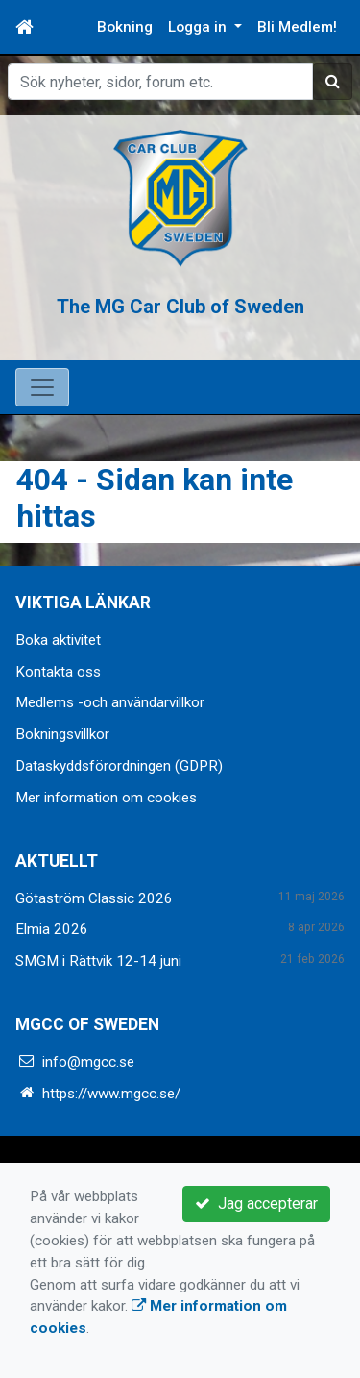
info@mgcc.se (88, 1061)
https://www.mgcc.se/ (111, 1093)
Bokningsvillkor (62, 734)
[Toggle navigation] (42, 387)
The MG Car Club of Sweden (180, 305)
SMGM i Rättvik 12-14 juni (98, 961)
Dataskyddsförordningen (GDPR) (119, 766)
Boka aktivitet (58, 640)
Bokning (125, 27)
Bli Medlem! (297, 27)
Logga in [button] (199, 27)
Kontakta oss (58, 671)
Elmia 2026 (51, 929)
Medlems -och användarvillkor (109, 702)
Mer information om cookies (106, 797)
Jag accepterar (256, 1203)
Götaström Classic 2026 (94, 898)
